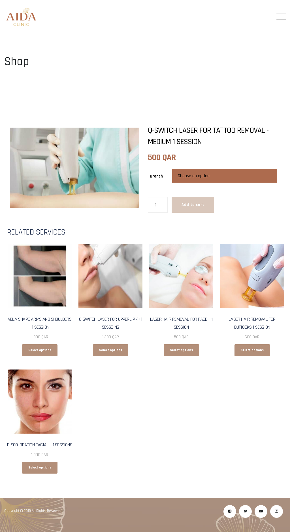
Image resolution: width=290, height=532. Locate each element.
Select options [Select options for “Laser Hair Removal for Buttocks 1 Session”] (252, 350)
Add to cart (193, 204)
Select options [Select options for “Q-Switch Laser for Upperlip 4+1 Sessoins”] (110, 350)
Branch (156, 176)
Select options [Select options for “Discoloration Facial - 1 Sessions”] (39, 467)
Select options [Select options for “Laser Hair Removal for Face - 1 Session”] (181, 350)
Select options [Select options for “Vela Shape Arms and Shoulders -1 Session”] (39, 350)
